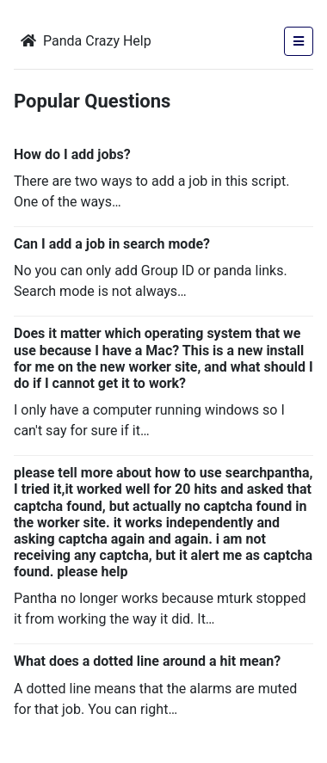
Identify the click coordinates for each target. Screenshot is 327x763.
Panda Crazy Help (86, 41)
